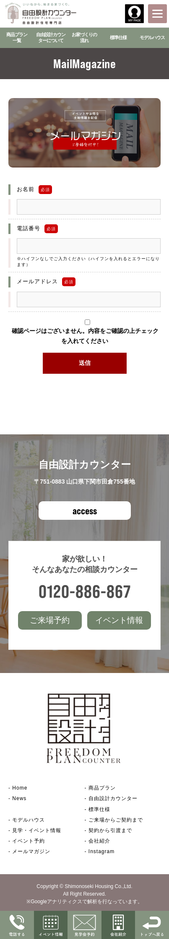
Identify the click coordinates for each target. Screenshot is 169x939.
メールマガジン (31, 851)
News (19, 798)
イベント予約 (28, 841)
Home (19, 788)
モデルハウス (152, 37)
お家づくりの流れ (84, 37)
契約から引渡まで (110, 830)
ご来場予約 (50, 620)
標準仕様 (118, 37)
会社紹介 (99, 841)
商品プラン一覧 (16, 37)
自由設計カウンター (113, 798)
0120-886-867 (85, 591)
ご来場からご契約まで (115, 820)
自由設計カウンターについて (50, 37)
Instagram (101, 851)
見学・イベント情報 (36, 830)
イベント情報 (119, 620)
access (85, 510)
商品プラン (102, 788)
